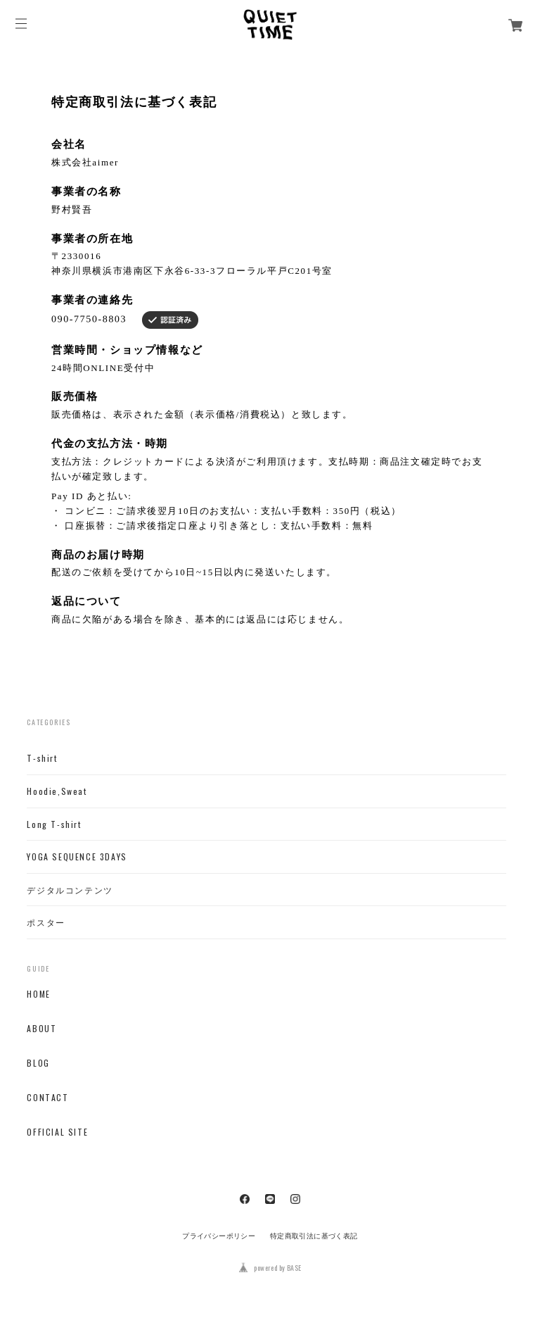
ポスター (46, 922)
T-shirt (42, 758)
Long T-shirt (54, 824)
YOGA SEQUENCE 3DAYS (77, 856)
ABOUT (41, 1029)
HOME (38, 994)
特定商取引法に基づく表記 (314, 1236)
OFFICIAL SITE (57, 1132)
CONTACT (47, 1098)
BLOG (38, 1063)
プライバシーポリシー (218, 1236)
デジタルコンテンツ (69, 890)
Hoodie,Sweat (56, 791)
